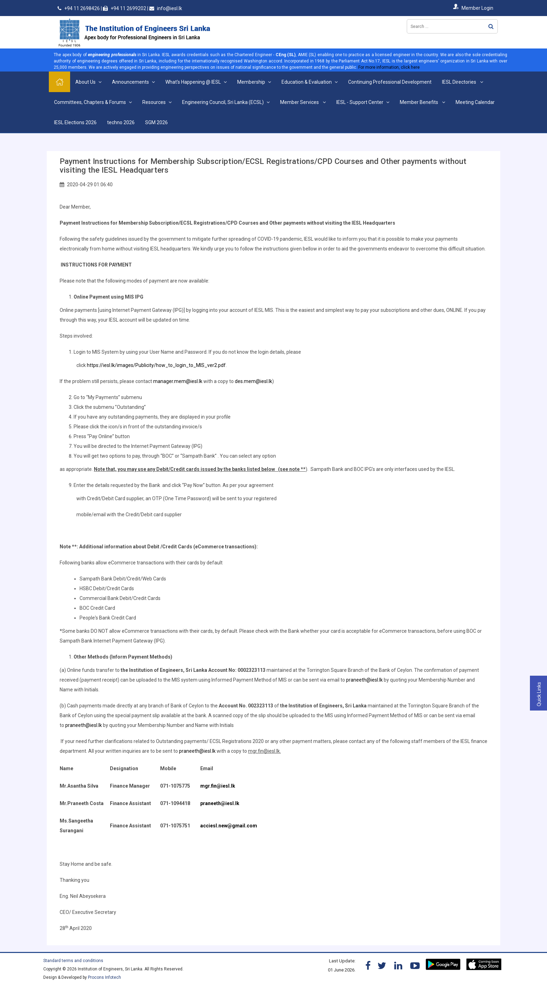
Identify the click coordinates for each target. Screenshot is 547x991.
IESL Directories (459, 82)
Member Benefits (419, 102)
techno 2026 (121, 122)
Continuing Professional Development (390, 82)
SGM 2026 (156, 122)
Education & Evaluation (307, 82)
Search (491, 26)
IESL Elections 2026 (75, 122)
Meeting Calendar (475, 102)
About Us (85, 82)
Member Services (300, 102)
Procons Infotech (104, 977)
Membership (251, 82)
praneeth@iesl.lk (364, 680)
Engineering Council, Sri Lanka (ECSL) (223, 102)
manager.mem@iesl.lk (177, 381)
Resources (154, 102)
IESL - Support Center (359, 102)
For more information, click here (389, 67)
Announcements (130, 82)
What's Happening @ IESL (193, 82)
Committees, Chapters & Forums (90, 102)
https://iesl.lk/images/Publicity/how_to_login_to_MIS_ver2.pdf (156, 365)
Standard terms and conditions (73, 960)
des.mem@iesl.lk (253, 381)
